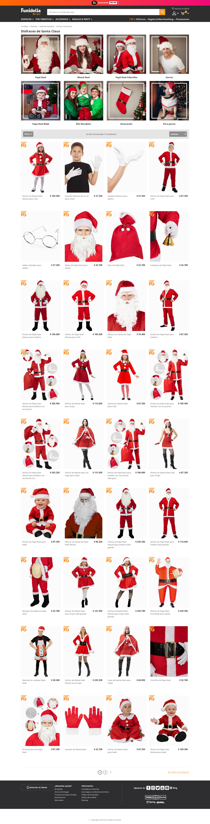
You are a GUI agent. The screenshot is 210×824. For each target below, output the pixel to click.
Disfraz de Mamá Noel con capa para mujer (77, 474)
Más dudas (59, 800)
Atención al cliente (37, 787)
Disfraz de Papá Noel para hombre (162, 335)
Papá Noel (40, 77)
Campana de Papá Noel (160, 265)
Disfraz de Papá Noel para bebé (34, 543)
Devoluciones (60, 797)
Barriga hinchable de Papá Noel (34, 612)
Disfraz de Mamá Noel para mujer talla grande (75, 612)
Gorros (169, 77)
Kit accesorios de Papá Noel (32, 750)
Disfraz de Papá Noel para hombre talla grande (162, 543)
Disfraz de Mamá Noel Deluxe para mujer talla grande (118, 614)
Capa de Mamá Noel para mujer (119, 681)
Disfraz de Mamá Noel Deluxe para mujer (75, 681)
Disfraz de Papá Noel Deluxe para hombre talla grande (119, 545)
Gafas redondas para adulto (31, 266)
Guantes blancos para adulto (117, 197)
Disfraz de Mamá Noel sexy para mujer (162, 474)
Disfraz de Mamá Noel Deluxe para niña (32, 197)
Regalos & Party (81, 19)
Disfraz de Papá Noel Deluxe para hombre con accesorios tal (33, 475)
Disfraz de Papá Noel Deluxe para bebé (159, 750)
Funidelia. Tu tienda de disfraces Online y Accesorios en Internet (30, 11)
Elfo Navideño (83, 123)
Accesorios (62, 19)
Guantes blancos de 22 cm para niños (77, 197)
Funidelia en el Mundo (90, 789)
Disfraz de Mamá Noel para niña (118, 405)
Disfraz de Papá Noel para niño (162, 197)
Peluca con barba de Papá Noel (119, 335)
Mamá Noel (83, 77)
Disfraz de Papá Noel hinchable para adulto (160, 612)
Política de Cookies (88, 797)
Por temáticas (43, 19)
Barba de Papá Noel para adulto (76, 266)
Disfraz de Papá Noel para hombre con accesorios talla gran (119, 475)
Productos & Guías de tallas (65, 794)
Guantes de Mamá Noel (75, 749)
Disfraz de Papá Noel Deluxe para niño (74, 335)
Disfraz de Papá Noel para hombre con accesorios (162, 405)
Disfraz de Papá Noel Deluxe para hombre (31, 335)
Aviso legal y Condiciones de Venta (95, 792)
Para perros (169, 123)
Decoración (126, 123)
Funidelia (24, 26)
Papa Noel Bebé (40, 123)
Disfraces (26, 19)
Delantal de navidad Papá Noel (33, 681)
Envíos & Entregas (62, 792)
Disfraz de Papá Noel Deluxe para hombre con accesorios (33, 406)
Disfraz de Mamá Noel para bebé (118, 750)
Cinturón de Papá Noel (160, 680)
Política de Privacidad (89, 794)
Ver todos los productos (178, 772)
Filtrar (27, 134)
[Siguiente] (110, 772)
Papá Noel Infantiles (126, 77)
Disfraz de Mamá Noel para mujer (75, 405)
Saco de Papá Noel (116, 265)
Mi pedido (59, 789)
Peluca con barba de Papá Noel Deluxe (76, 543)
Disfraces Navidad (47, 26)
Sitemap (84, 800)
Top (131, 19)
